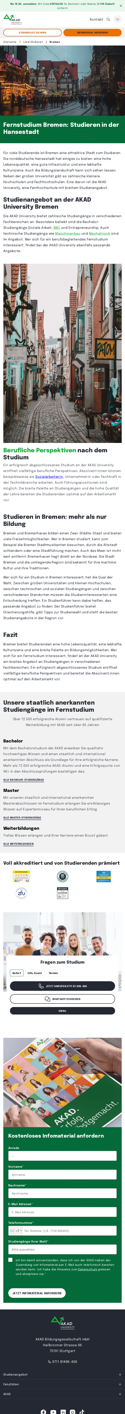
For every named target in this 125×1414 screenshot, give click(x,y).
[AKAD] (12, 19)
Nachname (17, 1185)
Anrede (13, 1148)
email (62, 1010)
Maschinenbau (67, 233)
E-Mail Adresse (20, 1204)
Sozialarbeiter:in (49, 476)
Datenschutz (87, 1269)
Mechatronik (99, 233)
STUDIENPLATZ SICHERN (32, 32)
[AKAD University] (62, 1323)
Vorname (15, 1166)
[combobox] (15, 1230)
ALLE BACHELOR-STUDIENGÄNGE (23, 779)
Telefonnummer (21, 1222)
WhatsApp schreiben (62, 999)
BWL (57, 227)
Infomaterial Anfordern (92, 32)
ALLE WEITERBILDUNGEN (18, 843)
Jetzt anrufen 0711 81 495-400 (62, 986)
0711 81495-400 (62, 1361)
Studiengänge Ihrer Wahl (28, 1241)
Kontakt (96, 19)
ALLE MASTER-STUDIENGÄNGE (22, 817)
